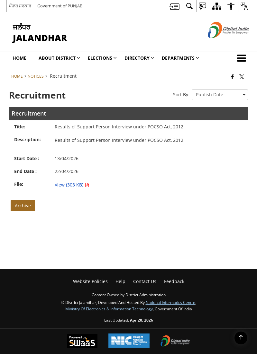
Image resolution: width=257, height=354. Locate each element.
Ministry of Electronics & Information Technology (109, 308)
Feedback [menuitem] (174, 281)
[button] (243, 58)
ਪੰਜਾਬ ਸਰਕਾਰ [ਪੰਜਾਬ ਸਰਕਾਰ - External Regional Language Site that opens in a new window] (20, 6)
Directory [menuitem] (139, 58)
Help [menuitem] (120, 281)
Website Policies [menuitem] (90, 281)
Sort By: (181, 94)
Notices (36, 76)
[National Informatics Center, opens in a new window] (129, 341)
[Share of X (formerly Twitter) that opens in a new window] (242, 76)
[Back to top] (240, 338)
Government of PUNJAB (59, 6)
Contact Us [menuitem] (144, 281)
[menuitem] (174, 6)
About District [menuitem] (59, 58)
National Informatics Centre (170, 302)
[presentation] (220, 94)
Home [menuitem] (19, 58)
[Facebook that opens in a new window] (232, 76)
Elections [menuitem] (102, 58)
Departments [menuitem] (180, 58)
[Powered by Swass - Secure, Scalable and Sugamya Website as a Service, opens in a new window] (82, 341)
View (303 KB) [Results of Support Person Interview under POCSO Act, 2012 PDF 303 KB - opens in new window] (72, 185)
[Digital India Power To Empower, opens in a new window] (175, 341)
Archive (23, 206)
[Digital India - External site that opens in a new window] (220, 43)
